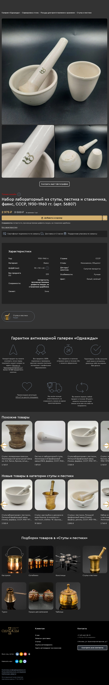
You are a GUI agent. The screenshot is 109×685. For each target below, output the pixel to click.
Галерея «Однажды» (11, 13)
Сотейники (33, 575)
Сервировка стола (30, 13)
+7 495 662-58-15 (84, 635)
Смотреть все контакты (92, 648)
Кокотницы (60, 575)
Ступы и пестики (84, 13)
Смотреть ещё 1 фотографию (54, 184)
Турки (4, 612)
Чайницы (59, 612)
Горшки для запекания (38, 612)
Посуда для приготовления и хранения (58, 13)
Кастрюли (6, 575)
